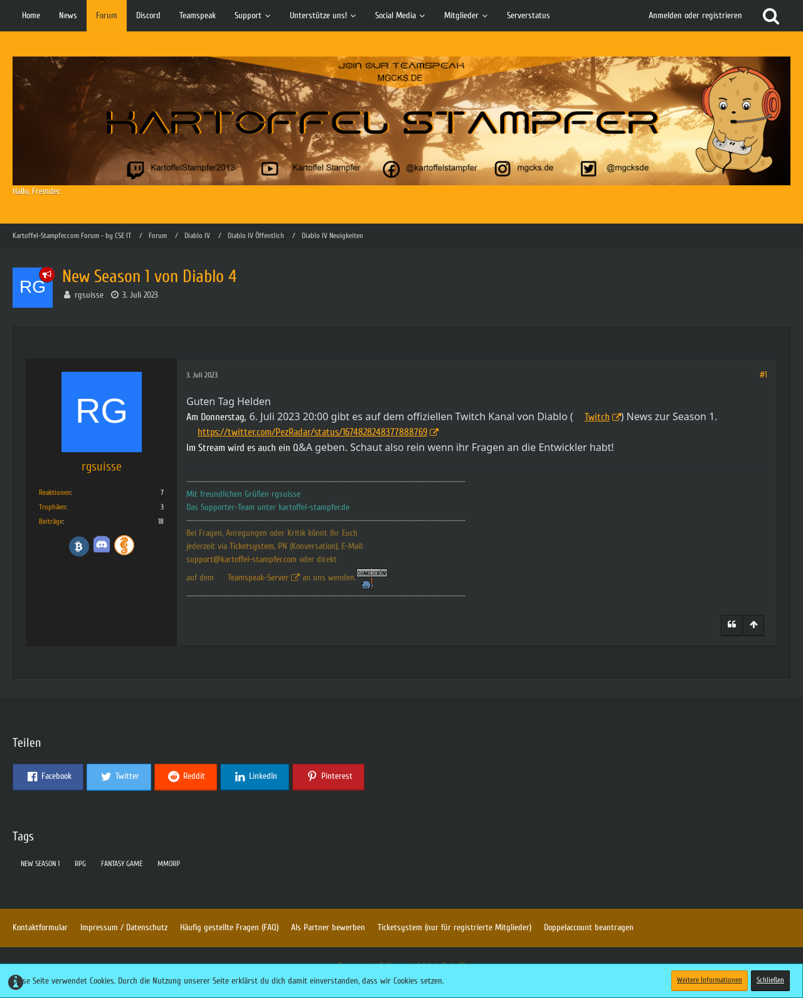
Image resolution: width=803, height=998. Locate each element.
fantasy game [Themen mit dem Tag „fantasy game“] (121, 863)
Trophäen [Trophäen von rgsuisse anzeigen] (52, 506)
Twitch (597, 417)
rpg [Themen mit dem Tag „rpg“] (80, 863)
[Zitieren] (731, 625)
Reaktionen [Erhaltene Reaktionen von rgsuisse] (55, 492)
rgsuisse (89, 295)
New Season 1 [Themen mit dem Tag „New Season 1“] (40, 863)
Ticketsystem (252, 546)
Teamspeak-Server (258, 577)
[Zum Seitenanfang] (753, 625)
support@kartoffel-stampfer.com (241, 559)
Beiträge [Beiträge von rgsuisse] (51, 521)
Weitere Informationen (709, 979)
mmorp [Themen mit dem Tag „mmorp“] (168, 863)
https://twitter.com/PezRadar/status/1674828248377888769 (312, 432)
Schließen (770, 979)
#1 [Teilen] (763, 374)
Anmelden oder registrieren (695, 15)
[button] (48, 777)
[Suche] (771, 15)
